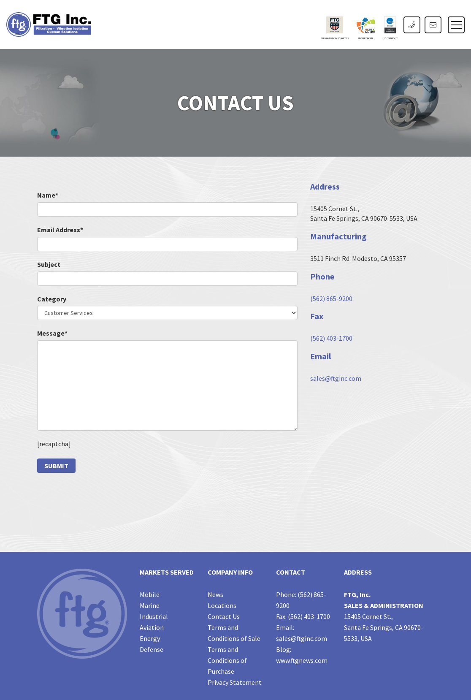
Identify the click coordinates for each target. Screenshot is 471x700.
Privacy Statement (235, 682)
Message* (52, 333)
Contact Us (224, 616)
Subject (48, 264)
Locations (222, 605)
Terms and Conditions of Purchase (227, 660)
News (215, 594)
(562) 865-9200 (331, 298)
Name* (47, 195)
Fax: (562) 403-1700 (303, 616)
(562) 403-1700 (331, 338)
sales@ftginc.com (335, 378)
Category (51, 299)
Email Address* (60, 229)
